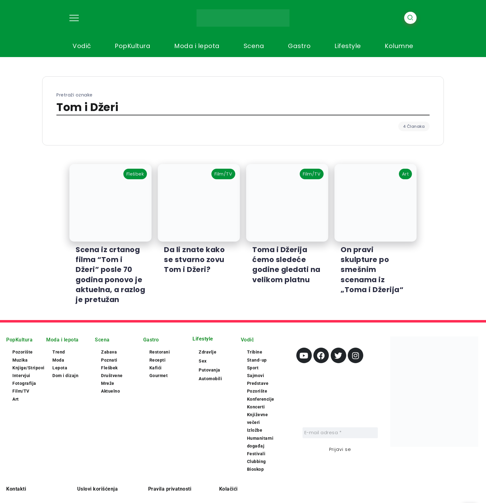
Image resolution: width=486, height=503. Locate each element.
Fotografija (24, 383)
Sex (203, 360)
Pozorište (22, 351)
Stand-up (257, 360)
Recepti (157, 360)
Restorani (159, 351)
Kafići (155, 367)
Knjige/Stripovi (28, 367)
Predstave (258, 383)
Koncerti (256, 406)
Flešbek (109, 367)
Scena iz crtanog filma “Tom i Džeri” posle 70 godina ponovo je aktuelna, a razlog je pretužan (110, 275)
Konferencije (260, 399)
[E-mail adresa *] (340, 432)
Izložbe (255, 430)
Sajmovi (255, 375)
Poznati (109, 360)
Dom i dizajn (65, 375)
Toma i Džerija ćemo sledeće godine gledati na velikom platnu (286, 265)
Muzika (20, 360)
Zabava (109, 351)
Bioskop (255, 469)
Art (15, 399)
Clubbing (256, 461)
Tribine (255, 351)
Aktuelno (110, 391)
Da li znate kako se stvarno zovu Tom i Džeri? (194, 259)
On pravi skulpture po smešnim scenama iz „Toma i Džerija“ (372, 270)
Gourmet (158, 375)
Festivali (256, 453)
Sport (253, 367)
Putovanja (209, 369)
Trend (58, 351)
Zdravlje (207, 351)
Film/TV (20, 391)
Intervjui (21, 375)
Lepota (59, 367)
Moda (58, 360)
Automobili (210, 378)
